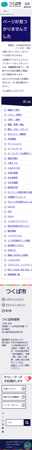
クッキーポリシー (11, 405)
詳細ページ (16, 365)
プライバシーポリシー (15, 305)
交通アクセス (9, 389)
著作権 (8, 310)
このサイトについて (14, 299)
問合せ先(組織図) (11, 397)
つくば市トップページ (12, 91)
